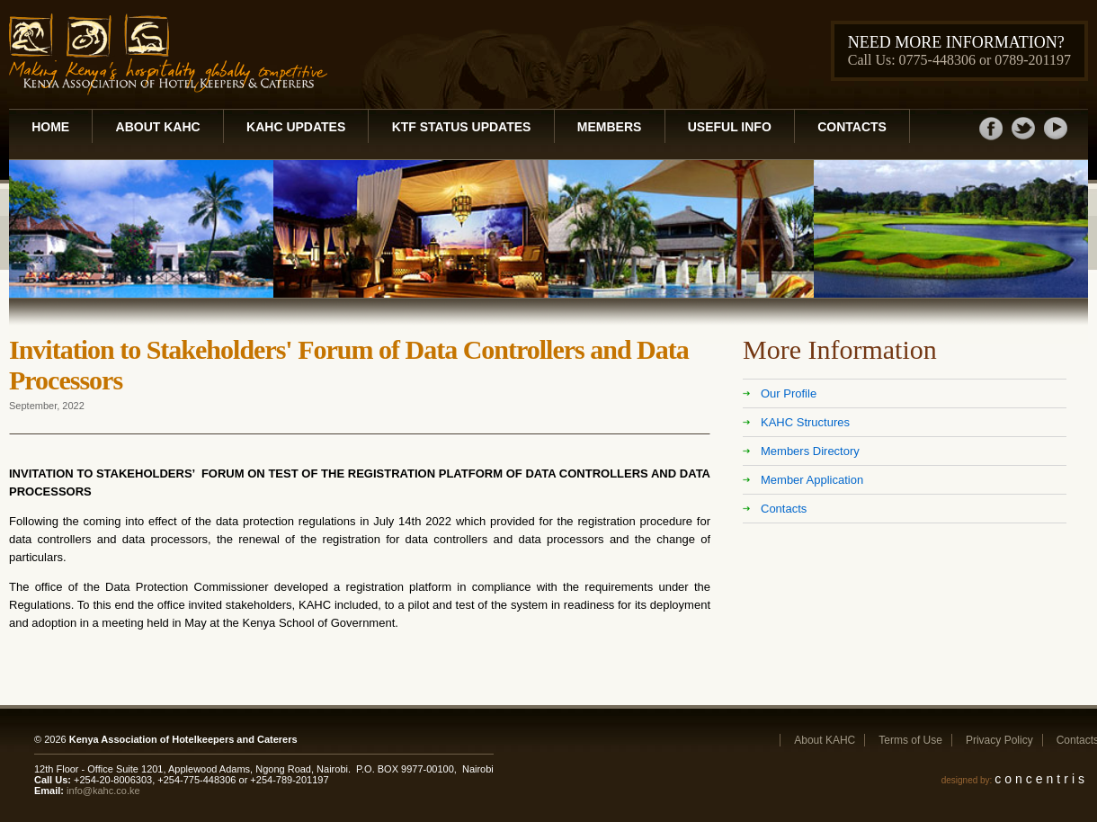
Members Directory (810, 451)
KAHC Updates (295, 127)
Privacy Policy (999, 740)
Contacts (852, 127)
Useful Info (729, 127)
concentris (1041, 779)
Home (50, 127)
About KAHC (158, 127)
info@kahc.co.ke (103, 790)
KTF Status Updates (461, 127)
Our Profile (788, 393)
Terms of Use (910, 740)
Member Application (812, 480)
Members (609, 127)
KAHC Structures (805, 422)
